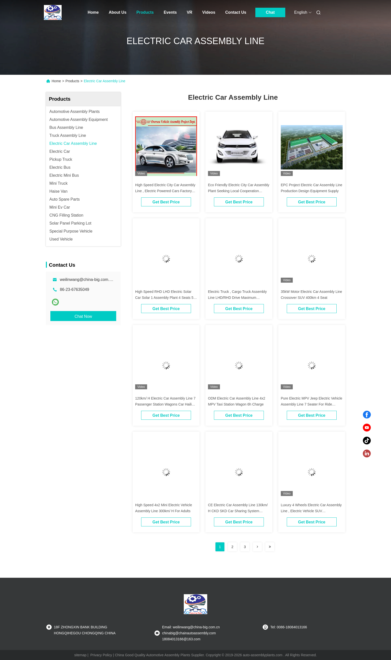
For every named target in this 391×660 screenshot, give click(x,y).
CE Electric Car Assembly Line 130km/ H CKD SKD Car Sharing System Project (238, 511)
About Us (117, 12)
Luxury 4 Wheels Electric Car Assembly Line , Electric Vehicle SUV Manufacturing (311, 511)
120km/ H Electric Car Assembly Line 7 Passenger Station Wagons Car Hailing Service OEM (165, 404)
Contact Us (235, 12)
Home (93, 12)
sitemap (80, 655)
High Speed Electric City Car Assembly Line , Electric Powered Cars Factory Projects (165, 191)
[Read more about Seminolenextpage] (257, 546)
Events (170, 12)
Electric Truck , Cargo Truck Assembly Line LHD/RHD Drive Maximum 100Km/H (237, 298)
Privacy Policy (101, 655)
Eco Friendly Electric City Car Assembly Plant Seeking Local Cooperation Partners (238, 191)
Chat (270, 12)
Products (145, 12)
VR (189, 12)
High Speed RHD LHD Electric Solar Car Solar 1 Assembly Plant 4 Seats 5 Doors (164, 298)
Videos (208, 12)
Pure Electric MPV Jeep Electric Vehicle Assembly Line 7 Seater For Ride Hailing (311, 404)
